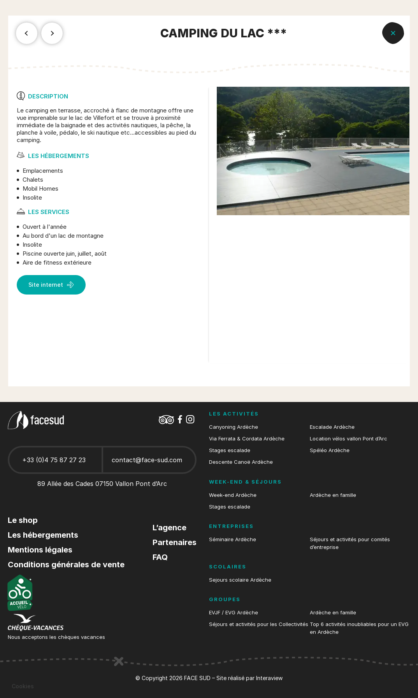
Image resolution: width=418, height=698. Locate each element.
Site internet (51, 284)
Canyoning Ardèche (233, 427)
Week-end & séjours (245, 482)
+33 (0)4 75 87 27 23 (54, 460)
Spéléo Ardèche (330, 450)
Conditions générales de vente (66, 564)
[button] (23, 686)
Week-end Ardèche (232, 495)
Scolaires (227, 566)
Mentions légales (40, 549)
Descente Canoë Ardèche (241, 462)
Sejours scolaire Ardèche (240, 580)
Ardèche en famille (333, 495)
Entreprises (231, 526)
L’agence (169, 527)
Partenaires (175, 542)
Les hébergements (43, 535)
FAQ (160, 557)
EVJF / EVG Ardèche (233, 612)
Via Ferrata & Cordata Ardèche (247, 438)
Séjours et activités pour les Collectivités (258, 624)
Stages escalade (229, 450)
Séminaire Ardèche (232, 539)
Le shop (23, 520)
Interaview (269, 678)
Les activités (234, 413)
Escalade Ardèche (332, 427)
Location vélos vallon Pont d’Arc (348, 438)
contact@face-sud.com (147, 460)
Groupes (225, 599)
